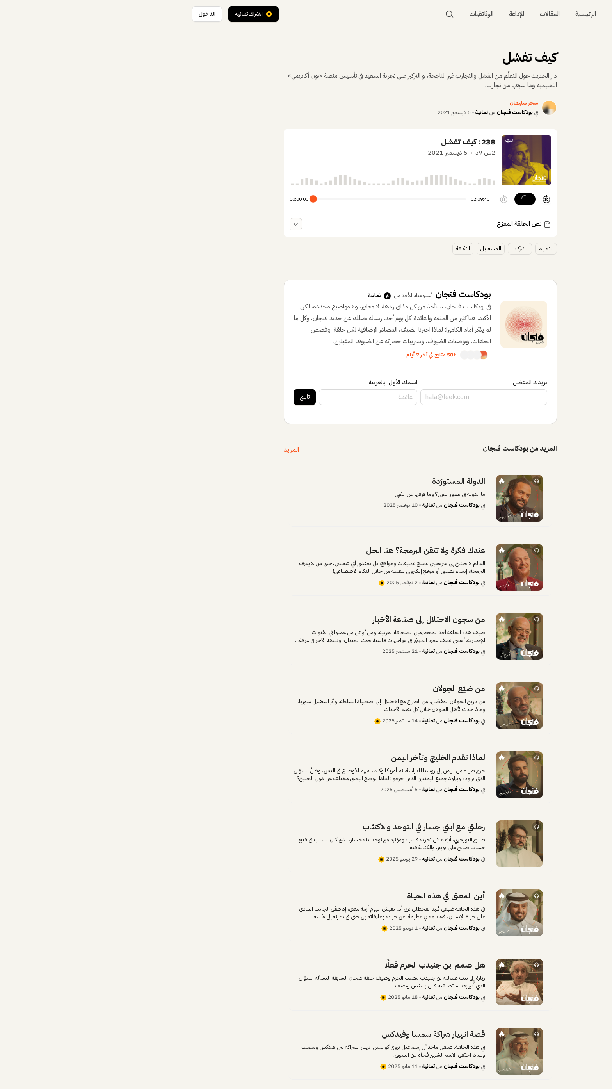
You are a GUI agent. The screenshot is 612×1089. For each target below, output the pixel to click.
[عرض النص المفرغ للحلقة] (181, 224)
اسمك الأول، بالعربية (278, 382)
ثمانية (367, 112)
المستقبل (376, 248)
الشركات (405, 248)
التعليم (431, 248)
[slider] (198, 198)
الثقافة (349, 248)
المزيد (177, 449)
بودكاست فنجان (400, 112)
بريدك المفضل (416, 382)
